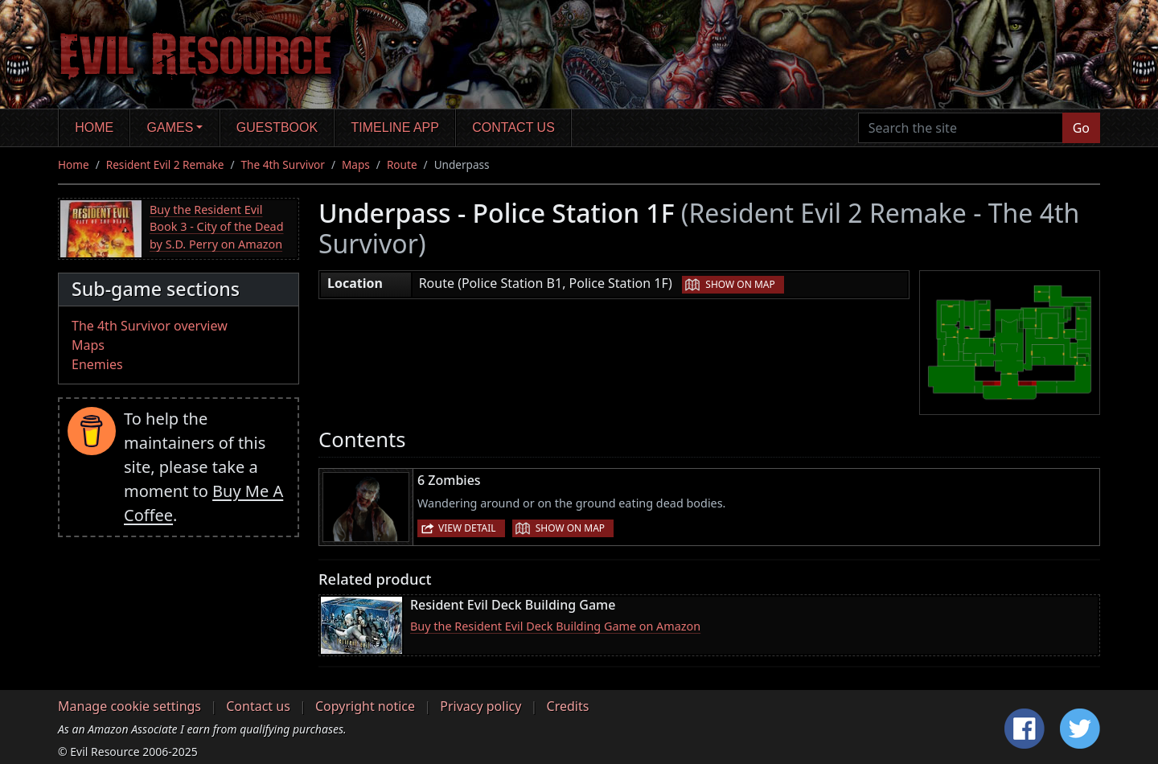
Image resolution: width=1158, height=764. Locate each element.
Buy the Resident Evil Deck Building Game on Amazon (555, 626)
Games (170, 127)
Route (402, 164)
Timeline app (395, 127)
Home (94, 127)
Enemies (97, 364)
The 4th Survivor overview (150, 326)
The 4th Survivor (283, 164)
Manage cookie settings (129, 706)
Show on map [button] (739, 284)
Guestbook (277, 127)
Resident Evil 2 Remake (165, 164)
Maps (356, 164)
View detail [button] (467, 528)
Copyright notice (365, 706)
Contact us (513, 127)
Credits (568, 706)
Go (1081, 128)
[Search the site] (960, 128)
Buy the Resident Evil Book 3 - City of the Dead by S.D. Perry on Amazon (217, 227)
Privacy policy (480, 706)
